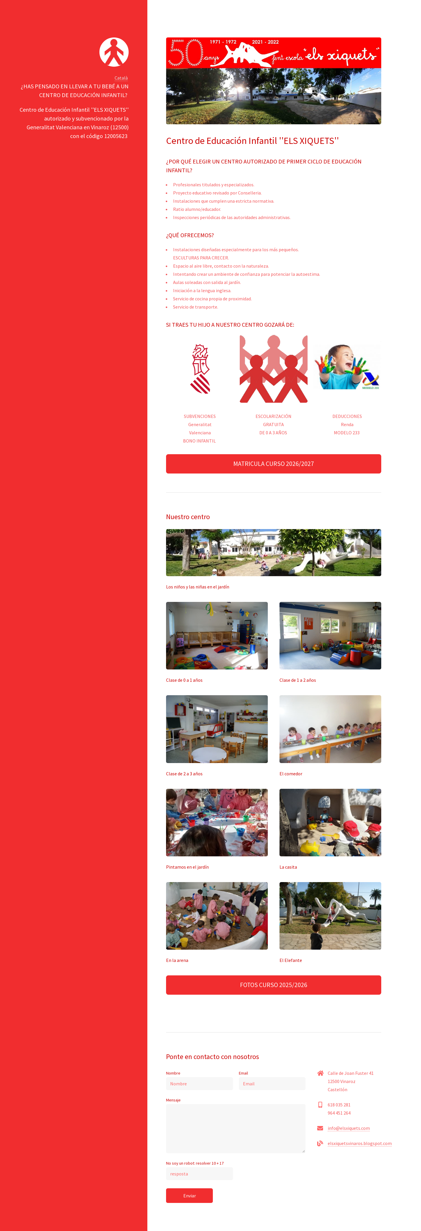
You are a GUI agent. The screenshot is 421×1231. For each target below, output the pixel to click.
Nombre (199, 1080)
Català (121, 78)
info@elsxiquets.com (349, 1128)
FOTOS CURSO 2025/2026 (273, 985)
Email (272, 1080)
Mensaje (236, 1125)
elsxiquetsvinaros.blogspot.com (360, 1143)
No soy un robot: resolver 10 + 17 (199, 1170)
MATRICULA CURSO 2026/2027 (273, 464)
